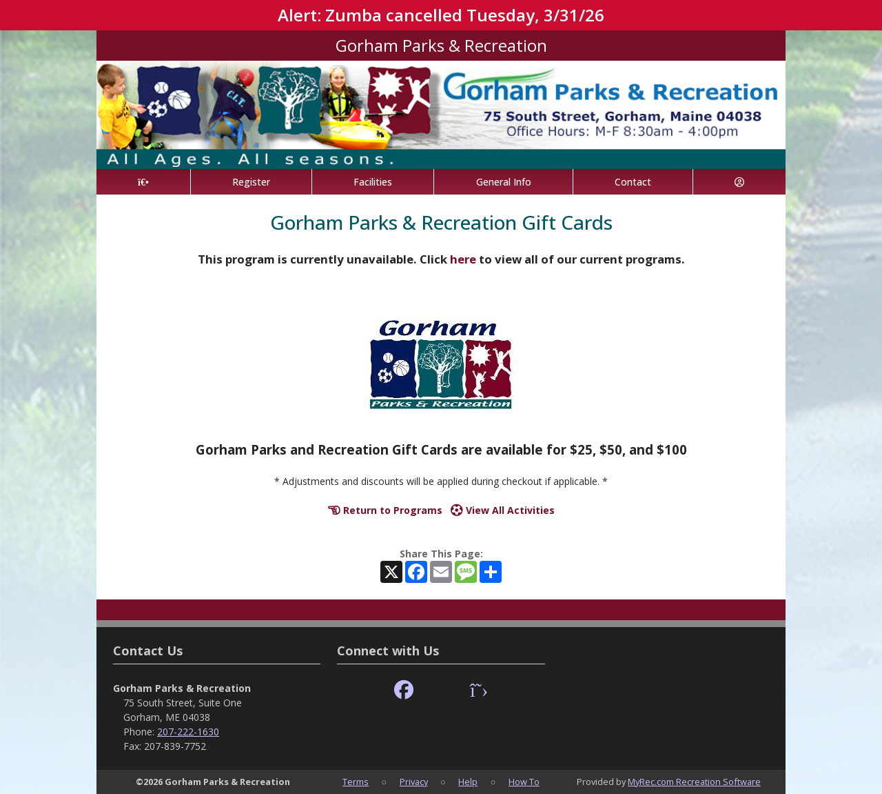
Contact (633, 181)
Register (251, 181)
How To (524, 781)
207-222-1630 (188, 731)
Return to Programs (385, 510)
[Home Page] (143, 182)
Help (468, 781)
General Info (503, 181)
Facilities (372, 181)
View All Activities (503, 510)
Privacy (414, 781)
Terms (355, 781)
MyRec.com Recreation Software (694, 781)
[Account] (739, 182)
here (463, 259)
